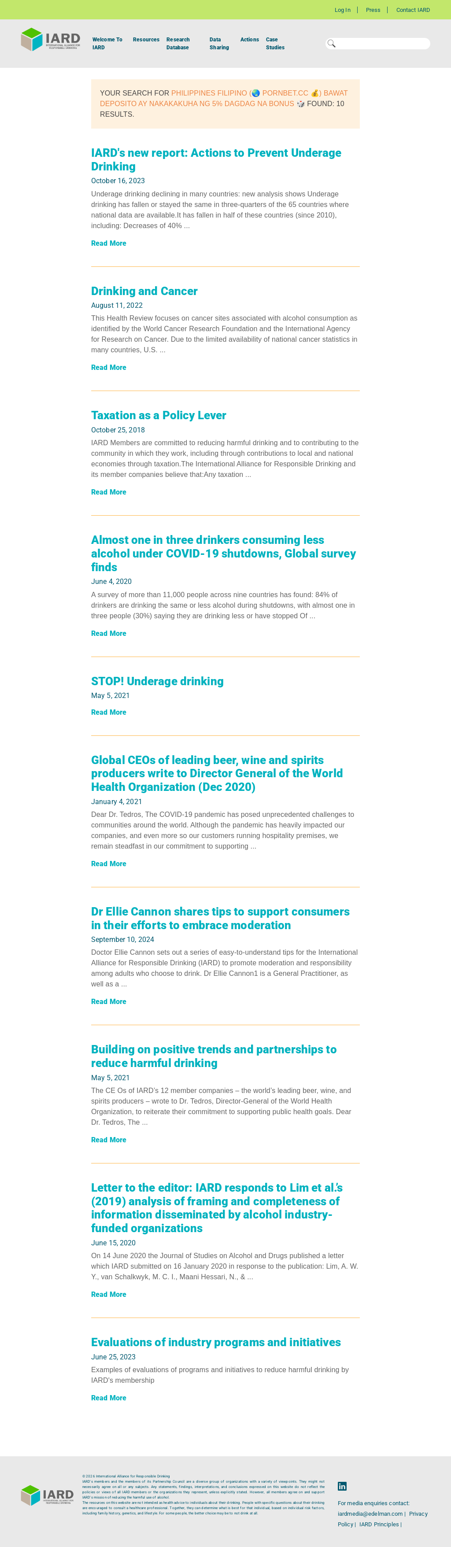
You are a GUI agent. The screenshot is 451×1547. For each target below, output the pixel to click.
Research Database (178, 44)
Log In (343, 10)
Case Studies (275, 44)
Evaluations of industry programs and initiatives (216, 1342)
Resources (146, 40)
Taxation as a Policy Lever (158, 415)
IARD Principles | (380, 1524)
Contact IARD (413, 10)
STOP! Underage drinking (157, 681)
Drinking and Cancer (144, 291)
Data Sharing (219, 44)
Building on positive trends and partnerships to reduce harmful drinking (214, 1056)
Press (373, 10)
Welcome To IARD (107, 44)
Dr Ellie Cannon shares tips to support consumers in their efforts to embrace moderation (220, 918)
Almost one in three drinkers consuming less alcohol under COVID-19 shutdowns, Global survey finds (223, 553)
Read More (108, 243)
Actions (249, 40)
